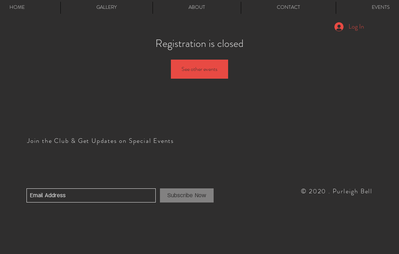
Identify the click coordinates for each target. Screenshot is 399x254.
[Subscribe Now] (187, 195)
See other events (199, 69)
